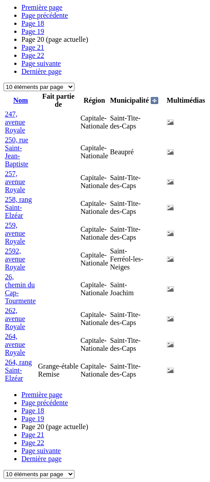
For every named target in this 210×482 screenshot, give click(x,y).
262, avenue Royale (15, 318)
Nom (20, 100)
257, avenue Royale (15, 181)
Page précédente (44, 15)
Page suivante (41, 63)
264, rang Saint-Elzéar (18, 370)
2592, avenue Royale (15, 259)
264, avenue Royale (15, 344)
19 (32, 31)
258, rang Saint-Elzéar (18, 207)
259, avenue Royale (15, 233)
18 (32, 23)
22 (32, 55)
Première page (41, 7)
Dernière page (41, 71)
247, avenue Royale (15, 122)
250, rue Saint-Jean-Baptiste (16, 152)
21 (32, 47)
